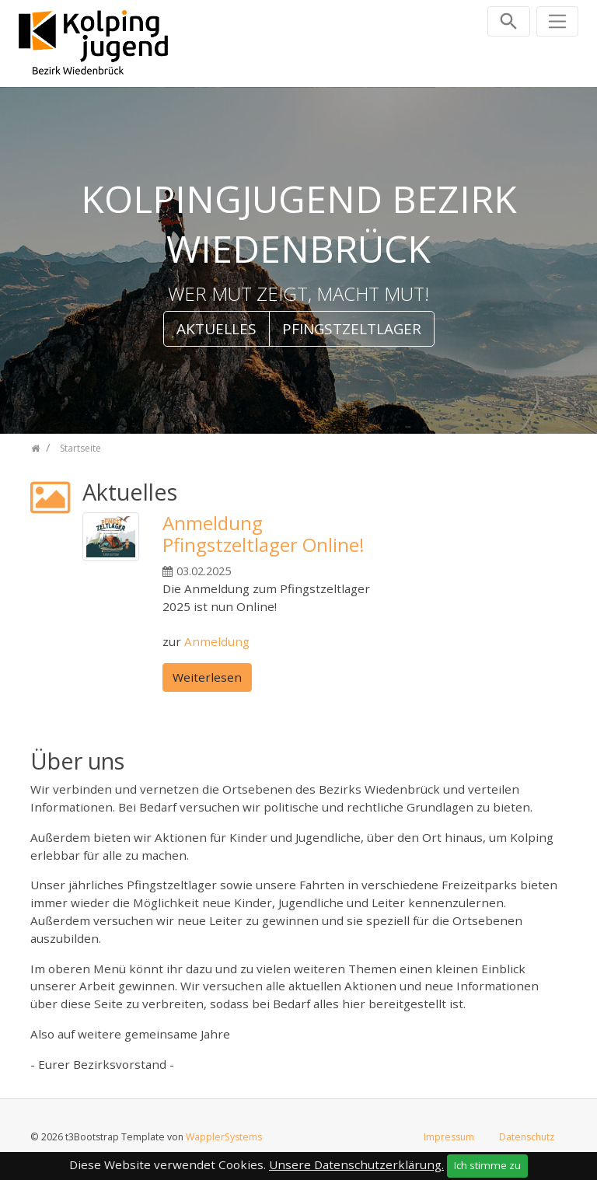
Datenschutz (526, 1136)
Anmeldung (217, 641)
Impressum (449, 1136)
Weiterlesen (207, 677)
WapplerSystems (224, 1136)
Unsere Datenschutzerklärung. (356, 1164)
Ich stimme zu (487, 1165)
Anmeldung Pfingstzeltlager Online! (263, 534)
